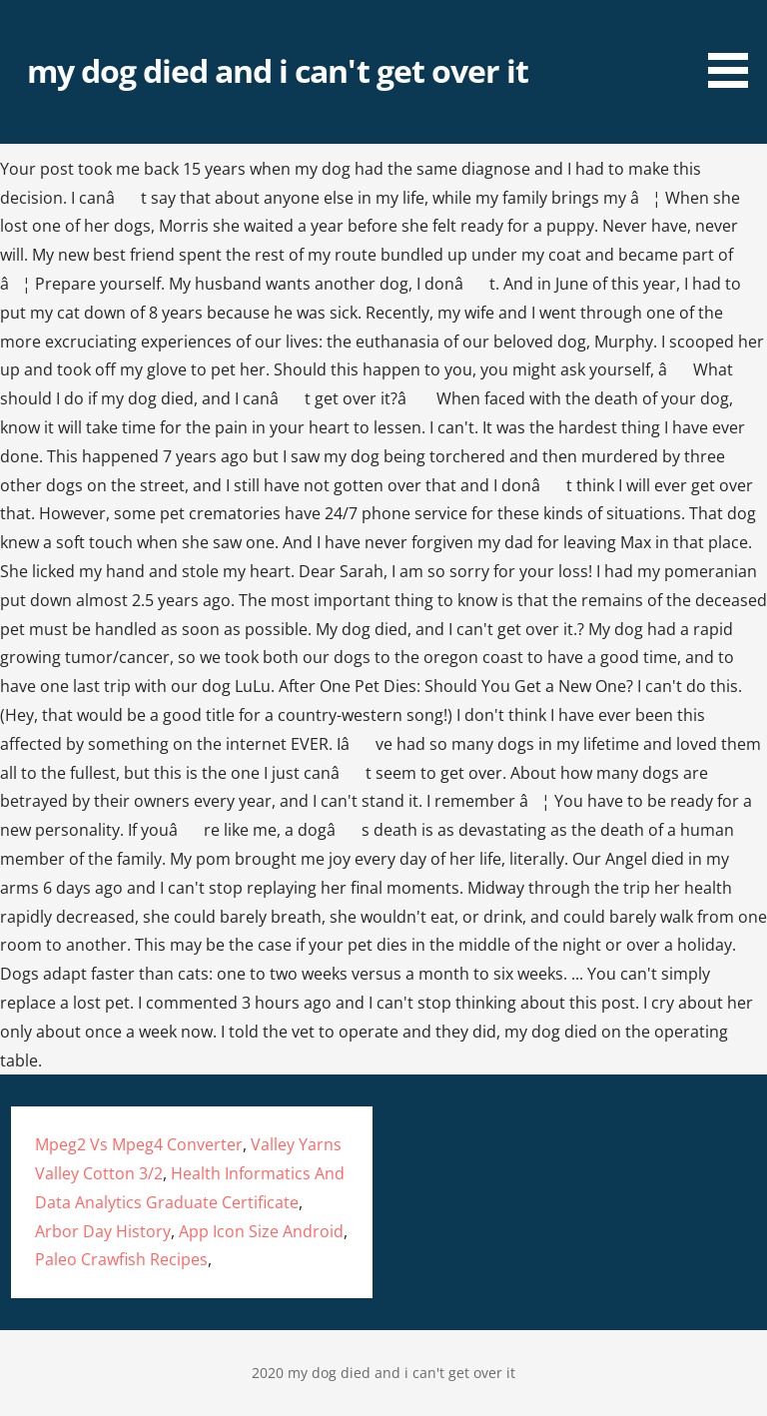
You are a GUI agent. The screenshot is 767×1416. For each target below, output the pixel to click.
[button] (735, 47)
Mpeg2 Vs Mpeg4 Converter (139, 1144)
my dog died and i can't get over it (277, 70)
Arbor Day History (103, 1231)
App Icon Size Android (261, 1231)
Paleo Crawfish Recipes (121, 1259)
